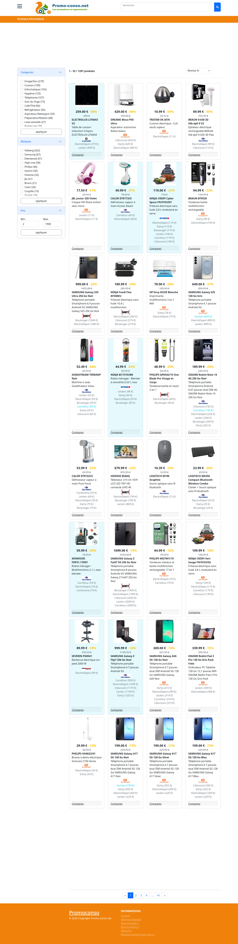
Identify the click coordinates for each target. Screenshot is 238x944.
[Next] (164, 895)
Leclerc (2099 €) (125, 601)
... (152, 895)
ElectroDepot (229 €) (203, 414)
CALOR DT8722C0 (82, 476)
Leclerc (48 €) (125, 391)
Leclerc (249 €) (203, 418)
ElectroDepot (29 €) (203, 500)
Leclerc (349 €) (203, 688)
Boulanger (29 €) (203, 508)
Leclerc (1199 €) (125, 691)
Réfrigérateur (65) (34, 110)
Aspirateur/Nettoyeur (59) (39, 114)
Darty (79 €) (86, 504)
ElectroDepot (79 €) (164, 316)
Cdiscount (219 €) (125, 320)
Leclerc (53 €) (86, 395)
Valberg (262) (32, 150)
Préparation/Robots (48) (38, 118)
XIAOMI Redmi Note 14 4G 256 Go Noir (202, 376)
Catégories (27, 72)
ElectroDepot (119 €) (164, 222)
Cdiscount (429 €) (125, 140)
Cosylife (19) (31, 191)
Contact (125, 915)
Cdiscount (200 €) (203, 785)
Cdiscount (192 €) (203, 406)
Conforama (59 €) (86, 493)
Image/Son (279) (34, 81)
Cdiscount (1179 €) (125, 688)
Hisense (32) (31, 175)
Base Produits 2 (130, 927)
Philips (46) (30, 166)
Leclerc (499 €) (86, 147)
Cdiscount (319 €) (164, 703)
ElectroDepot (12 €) (164, 496)
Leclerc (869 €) (125, 504)
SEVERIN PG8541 (82, 656)
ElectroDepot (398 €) (203, 691)
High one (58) (32, 162)
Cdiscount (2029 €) (125, 598)
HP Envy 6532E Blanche (163, 292)
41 (158, 895)
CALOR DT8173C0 (121, 198)
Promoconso (84, 912)
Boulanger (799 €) (125, 500)
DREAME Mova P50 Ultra (122, 121)
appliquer (41, 131)
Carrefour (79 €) (164, 583)
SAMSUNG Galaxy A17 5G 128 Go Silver (162, 755)
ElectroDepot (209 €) (125, 793)
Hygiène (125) (32, 93)
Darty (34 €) (86, 774)
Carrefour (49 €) (125, 215)
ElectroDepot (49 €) (164, 399)
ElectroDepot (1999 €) (125, 594)
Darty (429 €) (125, 144)
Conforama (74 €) (86, 590)
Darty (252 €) (203, 425)
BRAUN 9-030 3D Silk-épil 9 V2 (198, 121)
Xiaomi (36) (31, 171)
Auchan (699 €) (203, 316)
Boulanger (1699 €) (125, 590)
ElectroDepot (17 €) (86, 219)
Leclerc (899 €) (203, 324)
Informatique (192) (35, 89)
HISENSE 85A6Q (120, 476)
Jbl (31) (28, 179)
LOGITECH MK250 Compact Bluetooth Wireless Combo (200, 479)
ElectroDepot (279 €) (87, 144)
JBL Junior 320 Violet (84, 198)
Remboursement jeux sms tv (137, 934)
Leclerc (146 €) (164, 234)
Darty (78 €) (164, 312)
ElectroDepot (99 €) (203, 144)
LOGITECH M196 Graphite (159, 477)
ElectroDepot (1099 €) (125, 684)
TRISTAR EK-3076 (159, 119)
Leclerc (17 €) (86, 215)
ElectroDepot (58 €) (125, 219)
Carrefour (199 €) (203, 410)
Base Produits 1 (130, 923)
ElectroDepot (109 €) (203, 222)
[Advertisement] (119, 46)
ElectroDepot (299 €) (164, 691)
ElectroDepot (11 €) (164, 136)
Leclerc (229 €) (125, 796)
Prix (23, 210)
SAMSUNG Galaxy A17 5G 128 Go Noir (124, 755)
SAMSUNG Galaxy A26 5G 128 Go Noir (162, 658)
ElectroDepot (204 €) (125, 316)
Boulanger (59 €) (86, 402)
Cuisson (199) (32, 85)
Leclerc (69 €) (86, 496)
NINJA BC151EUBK (122, 374)
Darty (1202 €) (125, 695)
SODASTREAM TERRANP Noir (86, 376)
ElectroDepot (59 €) (86, 399)
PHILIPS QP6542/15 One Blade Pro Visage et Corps (164, 378)
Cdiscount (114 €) (203, 147)
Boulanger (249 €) (203, 421)
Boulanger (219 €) (125, 324)
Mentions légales (131, 919)
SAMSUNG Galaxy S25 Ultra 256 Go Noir (85, 294)
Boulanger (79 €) (86, 508)
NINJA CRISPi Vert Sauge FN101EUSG (199, 560)
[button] (19, 6)
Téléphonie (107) (34, 97)
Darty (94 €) (203, 219)
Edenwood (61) (33, 158)
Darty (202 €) (125, 789)
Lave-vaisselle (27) (35, 122)
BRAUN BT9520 (197, 198)
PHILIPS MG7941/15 (161, 558)
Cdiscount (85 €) (86, 414)
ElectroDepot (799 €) (125, 496)
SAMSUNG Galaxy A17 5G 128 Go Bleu (201, 755)
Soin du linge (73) (34, 101)
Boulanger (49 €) (164, 402)
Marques (26, 141)
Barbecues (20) (33, 126)
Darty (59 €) (86, 410)
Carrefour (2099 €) (125, 605)
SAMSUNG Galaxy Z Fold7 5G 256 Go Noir (123, 560)
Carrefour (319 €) (164, 699)
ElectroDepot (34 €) (86, 770)
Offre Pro (126, 931)
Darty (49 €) (125, 395)
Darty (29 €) (203, 504)
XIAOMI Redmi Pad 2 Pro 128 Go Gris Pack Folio (201, 659)
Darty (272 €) (164, 688)
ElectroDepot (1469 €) (86, 324)
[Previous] (125, 895)
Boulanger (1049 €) (87, 320)
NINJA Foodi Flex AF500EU (121, 294)
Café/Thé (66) (32, 105)
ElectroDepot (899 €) (203, 320)
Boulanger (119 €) (164, 230)
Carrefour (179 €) (164, 237)
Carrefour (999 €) (125, 680)
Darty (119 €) (164, 226)
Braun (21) (30, 183)
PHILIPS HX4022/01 (83, 753)
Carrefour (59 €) (86, 406)
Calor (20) (30, 187)
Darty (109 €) (203, 583)
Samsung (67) (32, 154)
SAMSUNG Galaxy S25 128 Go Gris (201, 294)
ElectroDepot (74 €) (86, 586)
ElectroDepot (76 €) (86, 500)
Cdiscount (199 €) (164, 241)
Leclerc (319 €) (164, 695)
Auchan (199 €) (125, 785)
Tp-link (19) (30, 195)
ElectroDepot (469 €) (125, 147)
